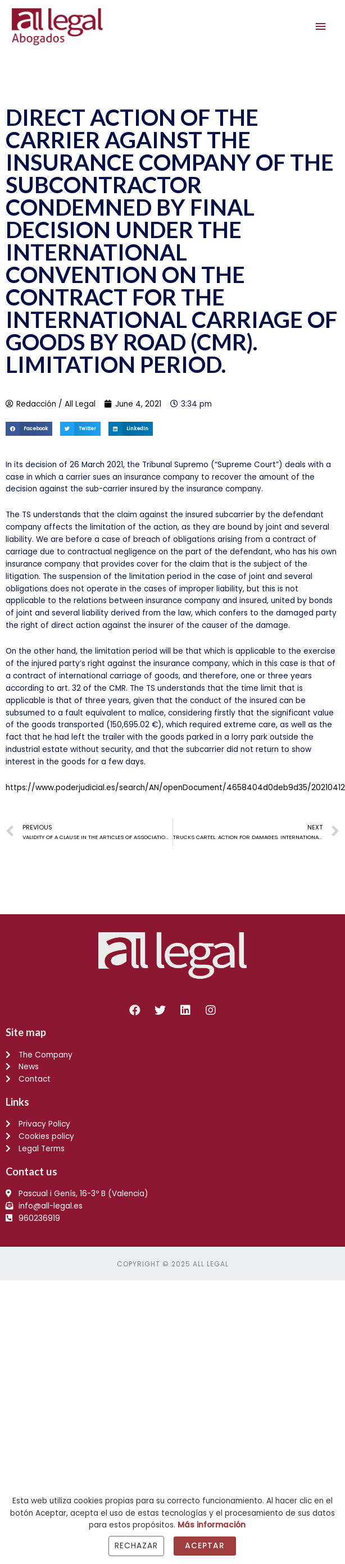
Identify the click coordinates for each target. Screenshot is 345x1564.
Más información (212, 1525)
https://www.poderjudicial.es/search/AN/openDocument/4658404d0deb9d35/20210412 (175, 787)
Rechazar (136, 1545)
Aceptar (205, 1545)
